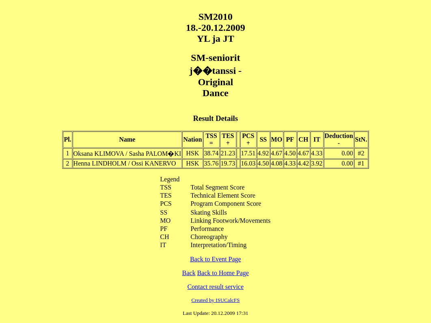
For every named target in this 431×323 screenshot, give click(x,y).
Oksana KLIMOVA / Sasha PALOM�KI (127, 153)
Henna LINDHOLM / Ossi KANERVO (124, 163)
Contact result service (215, 286)
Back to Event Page (215, 259)
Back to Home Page (223, 272)
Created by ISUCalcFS (215, 300)
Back (189, 272)
